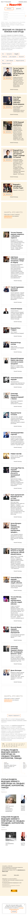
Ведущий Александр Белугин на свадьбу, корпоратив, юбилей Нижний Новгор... (17, 551)
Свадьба (16, 53)
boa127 (5, 762)
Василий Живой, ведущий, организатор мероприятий (16, 630)
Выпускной (21, 56)
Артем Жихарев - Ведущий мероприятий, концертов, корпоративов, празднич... (16, 528)
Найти (2, 16)
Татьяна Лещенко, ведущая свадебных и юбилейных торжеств (17, 235)
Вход (2, 1)
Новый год (4, 56)
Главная (2, 22)
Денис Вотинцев (16, 670)
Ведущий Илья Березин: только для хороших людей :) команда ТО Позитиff (19, 153)
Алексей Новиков (16, 308)
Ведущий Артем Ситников (16, 413)
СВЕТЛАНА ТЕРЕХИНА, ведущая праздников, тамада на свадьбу (17, 259)
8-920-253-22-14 (8, 216)
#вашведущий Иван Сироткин (17, 433)
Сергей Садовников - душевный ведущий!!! (17, 288)
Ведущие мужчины (20, 60)
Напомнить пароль (23, 1)
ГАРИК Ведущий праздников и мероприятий (18, 123)
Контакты (8, 78)
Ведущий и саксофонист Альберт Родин (18, 186)
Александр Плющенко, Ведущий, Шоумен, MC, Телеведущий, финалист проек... (17, 650)
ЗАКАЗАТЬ (9, 8)
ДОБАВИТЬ (18, 8)
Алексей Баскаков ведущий (17, 378)
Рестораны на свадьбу (6, 739)
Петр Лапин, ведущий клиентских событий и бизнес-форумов (18, 100)
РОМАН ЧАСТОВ (16, 454)
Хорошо (14, 911)
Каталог (6, 22)
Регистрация (8, 1)
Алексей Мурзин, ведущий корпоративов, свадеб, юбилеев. (16, 580)
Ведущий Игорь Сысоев (16, 343)
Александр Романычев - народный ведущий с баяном (17, 396)
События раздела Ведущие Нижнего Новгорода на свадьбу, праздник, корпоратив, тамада (13, 821)
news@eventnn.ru (5, 881)
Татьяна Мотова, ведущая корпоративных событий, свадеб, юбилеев (16, 600)
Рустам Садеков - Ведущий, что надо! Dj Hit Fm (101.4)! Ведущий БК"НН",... (18, 72)
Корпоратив (9, 53)
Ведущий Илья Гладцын (15, 329)
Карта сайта (16, 875)
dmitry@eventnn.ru (8, 217)
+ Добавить (3, 789)
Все (3, 53)
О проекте (4, 875)
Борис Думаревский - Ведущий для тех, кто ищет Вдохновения (18, 497)
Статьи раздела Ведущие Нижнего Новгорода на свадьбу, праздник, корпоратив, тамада (13, 783)
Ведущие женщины (6, 63)
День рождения (12, 56)
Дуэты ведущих (10, 60)
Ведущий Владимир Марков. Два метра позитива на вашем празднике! (17, 361)
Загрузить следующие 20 (13, 715)
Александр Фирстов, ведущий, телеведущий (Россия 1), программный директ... (17, 472)
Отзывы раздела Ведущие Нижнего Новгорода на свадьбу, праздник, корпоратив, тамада (11, 754)
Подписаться (4, 791)
